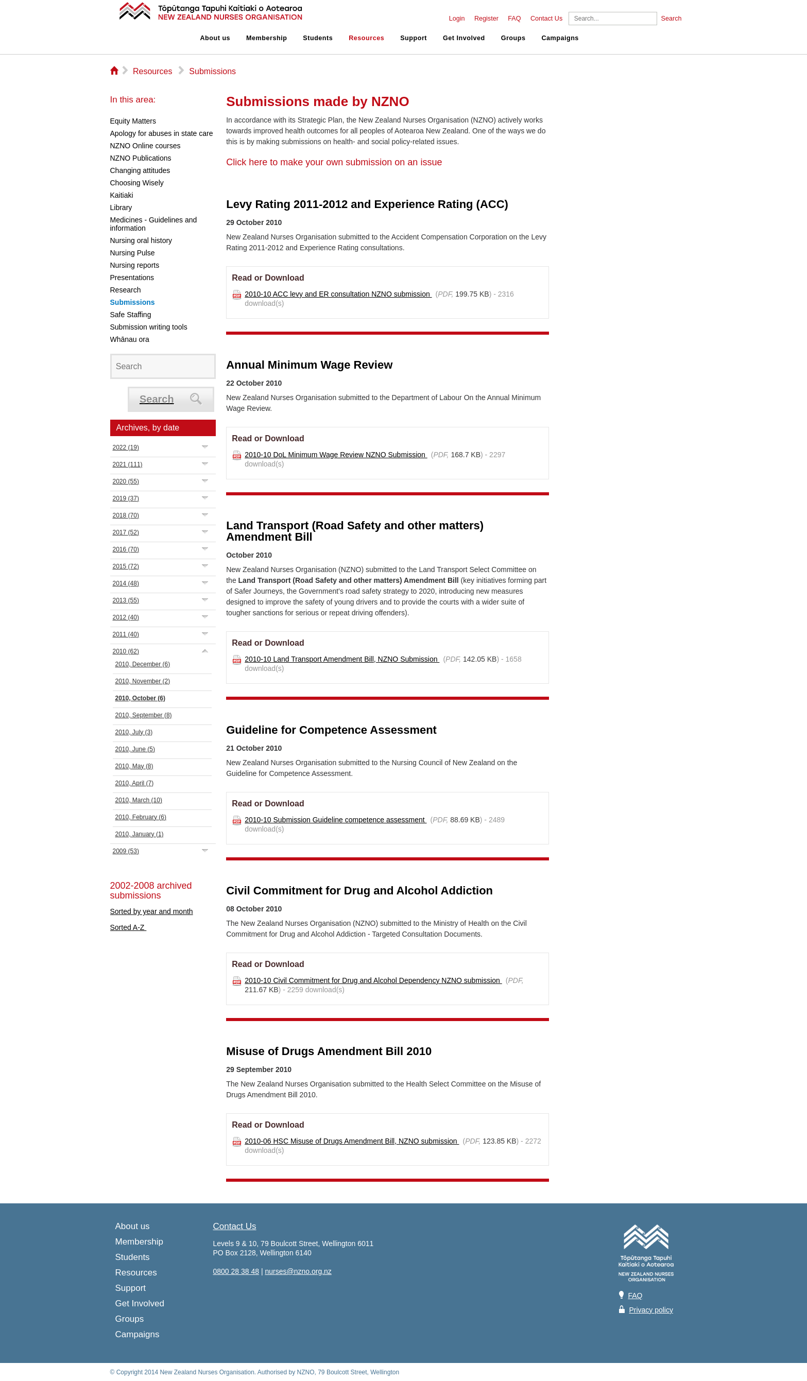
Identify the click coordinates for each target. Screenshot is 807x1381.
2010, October (140, 698)
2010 (126, 651)
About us (215, 38)
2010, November (142, 681)
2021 (128, 464)
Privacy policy (651, 1310)
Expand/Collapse (205, 446)
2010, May (134, 766)
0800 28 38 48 (236, 1271)
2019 (126, 498)
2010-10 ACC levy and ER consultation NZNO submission (338, 294)
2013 (126, 600)
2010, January (139, 834)
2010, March (138, 800)
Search (671, 18)
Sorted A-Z (128, 927)
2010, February (140, 817)
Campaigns (559, 38)
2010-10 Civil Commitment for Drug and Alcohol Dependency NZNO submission (373, 980)
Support (413, 38)
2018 (126, 515)
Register (486, 18)
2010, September (143, 715)
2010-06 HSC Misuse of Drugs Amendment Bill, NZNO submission (352, 1141)
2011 (126, 634)
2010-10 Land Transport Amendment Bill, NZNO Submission (342, 659)
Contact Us (546, 18)
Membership (266, 38)
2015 (126, 566)
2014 (126, 583)
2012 (126, 617)
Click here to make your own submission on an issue (334, 162)
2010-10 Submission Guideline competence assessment (335, 820)
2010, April (134, 783)
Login (457, 18)
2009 (126, 851)
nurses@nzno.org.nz (298, 1271)
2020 (126, 481)
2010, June (135, 749)
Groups (513, 38)
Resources (366, 38)
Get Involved (464, 38)
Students (318, 38)
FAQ (514, 18)
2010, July (134, 732)
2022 (126, 447)
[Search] (613, 18)
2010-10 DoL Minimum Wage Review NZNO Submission (336, 455)
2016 (126, 549)
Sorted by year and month (151, 911)
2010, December (142, 664)
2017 (126, 532)
